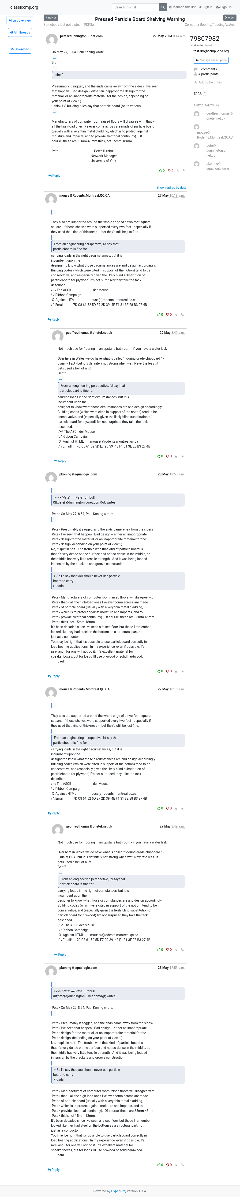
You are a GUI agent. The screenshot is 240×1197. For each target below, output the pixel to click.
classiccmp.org (24, 7)
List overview (19, 20)
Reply (54, 175)
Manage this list (182, 7)
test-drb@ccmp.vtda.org (211, 51)
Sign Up (224, 7)
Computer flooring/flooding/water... (210, 24)
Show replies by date (171, 187)
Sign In (206, 7)
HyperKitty (118, 1191)
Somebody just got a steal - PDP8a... (70, 24)
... (54, 57)
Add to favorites (208, 82)
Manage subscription (211, 60)
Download (20, 49)
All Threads (20, 32)
